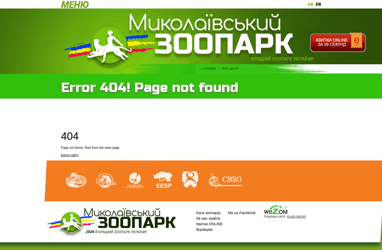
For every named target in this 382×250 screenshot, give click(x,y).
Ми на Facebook (241, 213)
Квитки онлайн (338, 42)
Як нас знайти (208, 218)
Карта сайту (70, 155)
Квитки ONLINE (209, 224)
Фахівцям (204, 229)
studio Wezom (296, 216)
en (318, 4)
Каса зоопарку (208, 213)
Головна (209, 68)
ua (310, 4)
